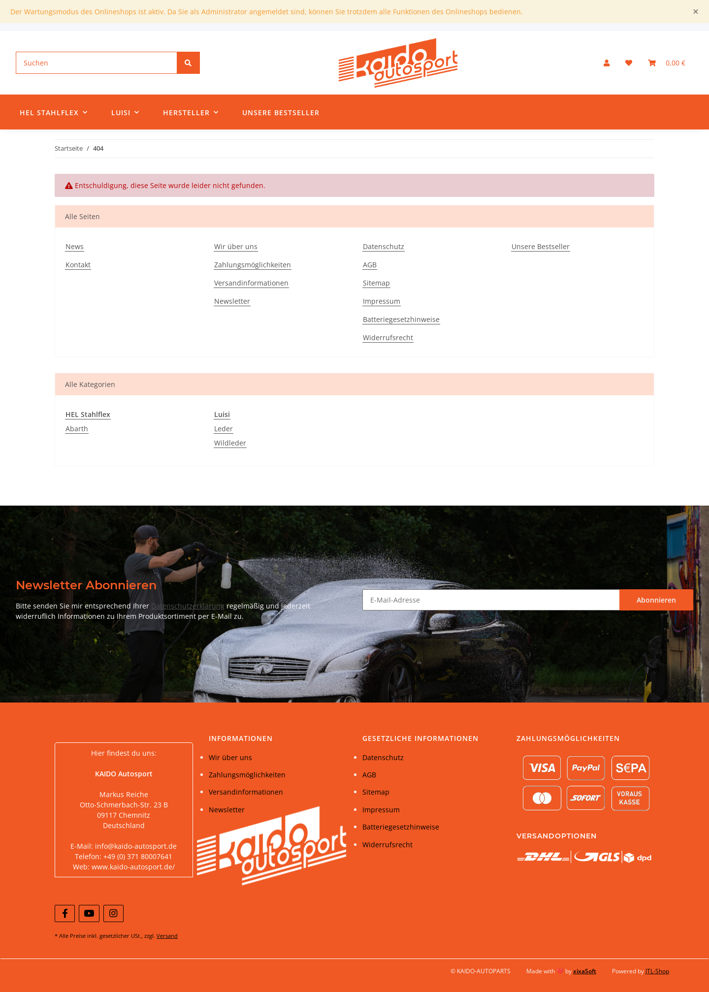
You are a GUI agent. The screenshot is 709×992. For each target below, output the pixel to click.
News (74, 246)
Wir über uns (236, 246)
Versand (167, 935)
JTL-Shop (657, 971)
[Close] (696, 11)
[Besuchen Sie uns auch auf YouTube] (89, 913)
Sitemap (376, 283)
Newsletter (232, 301)
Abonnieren (656, 600)
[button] (606, 63)
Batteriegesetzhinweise (401, 319)
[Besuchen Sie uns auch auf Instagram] (113, 913)
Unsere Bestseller (281, 112)
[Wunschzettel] (628, 63)
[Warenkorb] (666, 63)
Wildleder (230, 443)
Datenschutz (383, 246)
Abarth (76, 428)
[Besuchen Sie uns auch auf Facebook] (65, 913)
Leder (223, 428)
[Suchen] (96, 62)
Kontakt (78, 264)
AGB (370, 264)
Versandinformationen (251, 283)
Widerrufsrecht (388, 337)
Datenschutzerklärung (188, 605)
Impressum (381, 301)
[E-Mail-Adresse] (491, 599)
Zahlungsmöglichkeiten (252, 264)
